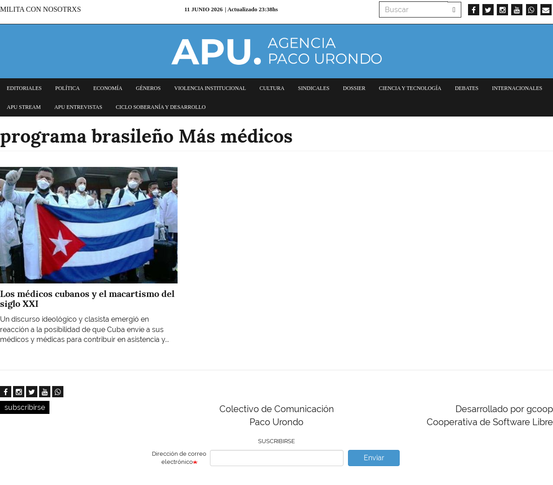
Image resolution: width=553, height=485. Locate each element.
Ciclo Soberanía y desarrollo (160, 107)
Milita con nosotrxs (40, 9)
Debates (467, 88)
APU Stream (24, 107)
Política (67, 88)
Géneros (148, 88)
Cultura (272, 88)
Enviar (374, 458)
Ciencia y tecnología (410, 88)
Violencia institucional (210, 88)
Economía (107, 88)
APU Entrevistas (78, 107)
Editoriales (24, 88)
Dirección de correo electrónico (179, 458)
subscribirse (24, 407)
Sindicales (314, 88)
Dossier (354, 88)
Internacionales (517, 88)
